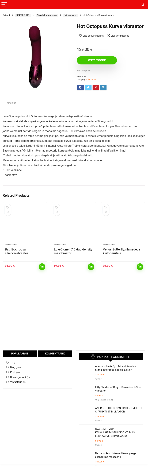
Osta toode (97, 60)
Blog (12, 367)
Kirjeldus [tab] (11, 103)
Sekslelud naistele (47, 15)
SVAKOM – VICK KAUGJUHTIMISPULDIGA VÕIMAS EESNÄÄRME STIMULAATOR (115, 432)
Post (12, 372)
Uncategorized (18, 377)
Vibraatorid (70, 15)
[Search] (142, 4)
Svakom (99, 445)
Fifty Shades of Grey (104, 400)
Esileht (6, 15)
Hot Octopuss (83, 70)
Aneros (98, 379)
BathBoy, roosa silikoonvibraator (16, 251)
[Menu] (4, 4)
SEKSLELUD (22, 15)
